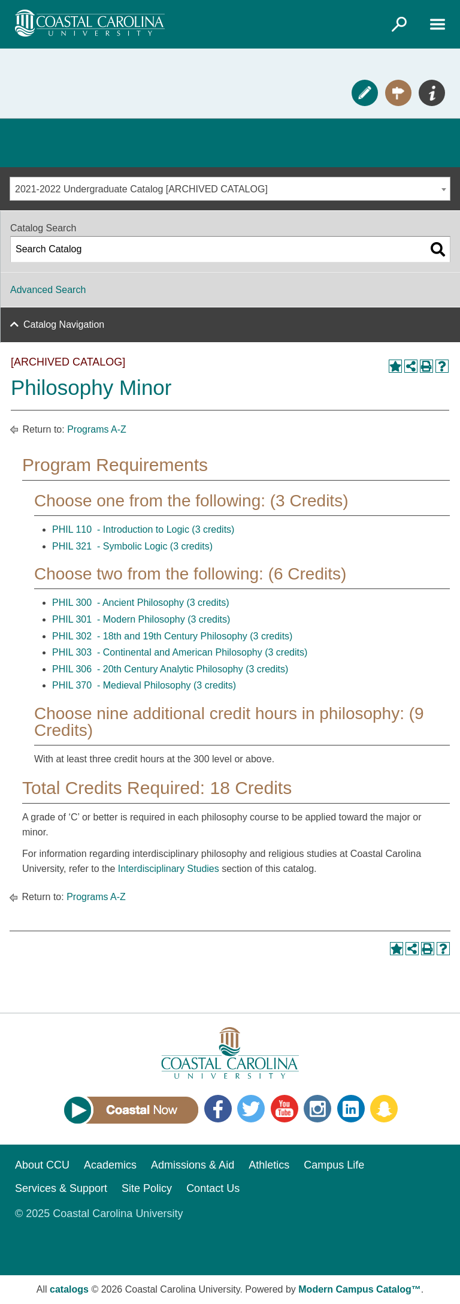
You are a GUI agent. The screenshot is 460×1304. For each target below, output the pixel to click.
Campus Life (334, 1165)
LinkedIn (351, 1109)
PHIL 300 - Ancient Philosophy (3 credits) (140, 602)
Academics (110, 1165)
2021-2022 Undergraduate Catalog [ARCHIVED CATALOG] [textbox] (141, 189)
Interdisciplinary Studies (168, 869)
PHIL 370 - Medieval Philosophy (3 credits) (144, 685)
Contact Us (213, 1188)
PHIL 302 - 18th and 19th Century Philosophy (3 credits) (172, 636)
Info (431, 93)
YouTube (284, 1109)
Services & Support (61, 1188)
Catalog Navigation (63, 324)
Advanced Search (48, 290)
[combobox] (230, 189)
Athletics (269, 1165)
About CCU (42, 1165)
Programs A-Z (96, 429)
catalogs (69, 1289)
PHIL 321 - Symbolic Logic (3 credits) (132, 546)
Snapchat (384, 1109)
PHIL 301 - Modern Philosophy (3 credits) (141, 619)
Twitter (251, 1109)
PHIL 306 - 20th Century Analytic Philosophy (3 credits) (170, 669)
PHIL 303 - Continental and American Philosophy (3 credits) (179, 652)
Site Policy (147, 1188)
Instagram (317, 1109)
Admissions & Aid (192, 1165)
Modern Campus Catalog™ (359, 1289)
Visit (398, 93)
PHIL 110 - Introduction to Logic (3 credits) (143, 529)
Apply (364, 93)
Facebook (218, 1109)
